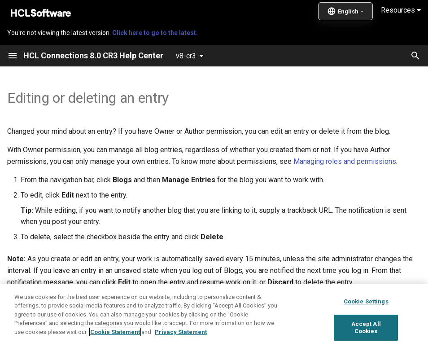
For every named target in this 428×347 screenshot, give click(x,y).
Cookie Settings (366, 324)
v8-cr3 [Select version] (186, 56)
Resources (401, 10)
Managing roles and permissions (344, 161)
